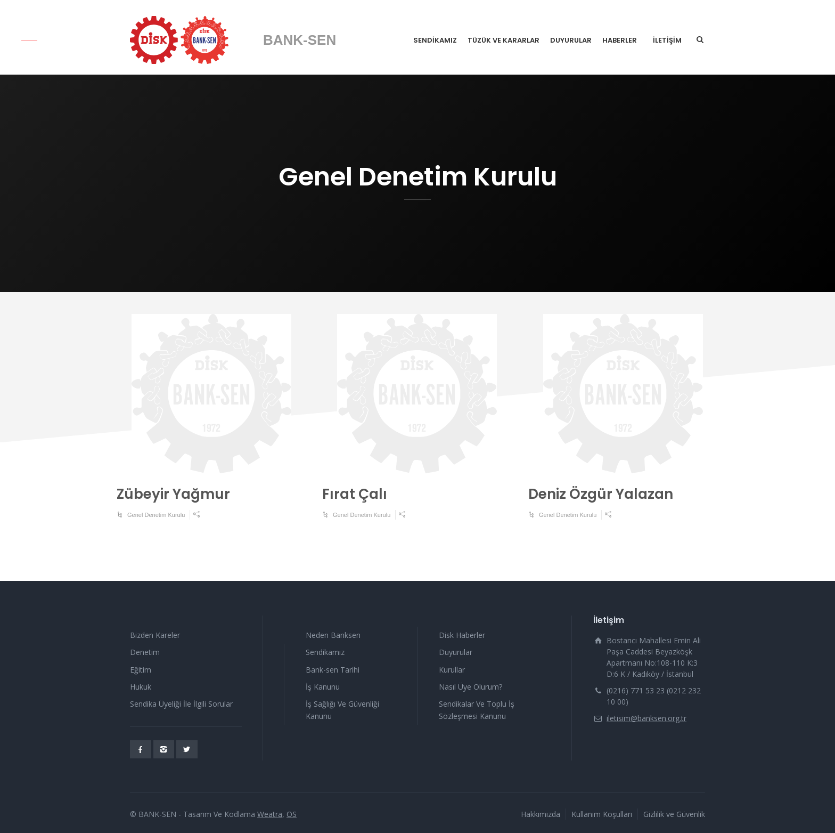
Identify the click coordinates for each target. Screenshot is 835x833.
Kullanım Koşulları (601, 814)
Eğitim (140, 670)
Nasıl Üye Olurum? (470, 687)
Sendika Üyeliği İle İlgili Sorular (181, 704)
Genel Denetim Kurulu (156, 515)
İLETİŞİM (667, 40)
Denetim (145, 652)
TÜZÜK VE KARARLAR (503, 40)
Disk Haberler (462, 635)
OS (291, 814)
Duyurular (455, 652)
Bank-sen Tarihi (332, 670)
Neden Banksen (333, 635)
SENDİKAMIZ (435, 40)
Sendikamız (325, 652)
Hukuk (140, 687)
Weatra (269, 814)
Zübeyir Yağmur (173, 494)
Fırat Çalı (354, 494)
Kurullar (452, 670)
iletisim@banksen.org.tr (646, 718)
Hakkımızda (540, 814)
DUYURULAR (571, 40)
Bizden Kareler (155, 635)
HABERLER (619, 40)
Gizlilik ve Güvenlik (674, 814)
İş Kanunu (323, 687)
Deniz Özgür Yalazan (600, 494)
